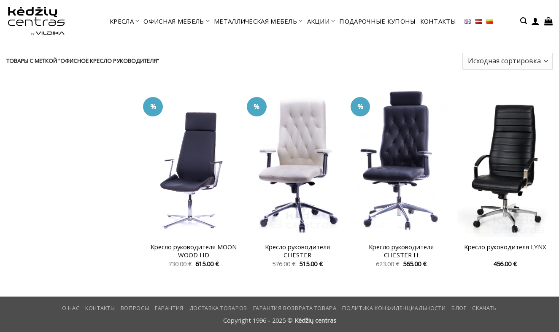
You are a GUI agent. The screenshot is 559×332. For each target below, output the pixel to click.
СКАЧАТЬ (484, 308)
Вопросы (135, 308)
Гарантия (169, 308)
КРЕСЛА (124, 21)
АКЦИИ (321, 21)
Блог (459, 308)
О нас (70, 308)
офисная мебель (176, 21)
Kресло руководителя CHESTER (297, 251)
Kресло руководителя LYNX (505, 247)
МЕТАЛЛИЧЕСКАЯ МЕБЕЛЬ (258, 21)
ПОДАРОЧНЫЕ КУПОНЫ (377, 21)
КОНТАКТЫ (438, 21)
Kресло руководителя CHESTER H (401, 251)
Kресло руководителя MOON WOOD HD (194, 251)
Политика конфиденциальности (394, 308)
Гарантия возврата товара (295, 308)
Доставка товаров (218, 308)
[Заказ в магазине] (507, 61)
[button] (523, 21)
